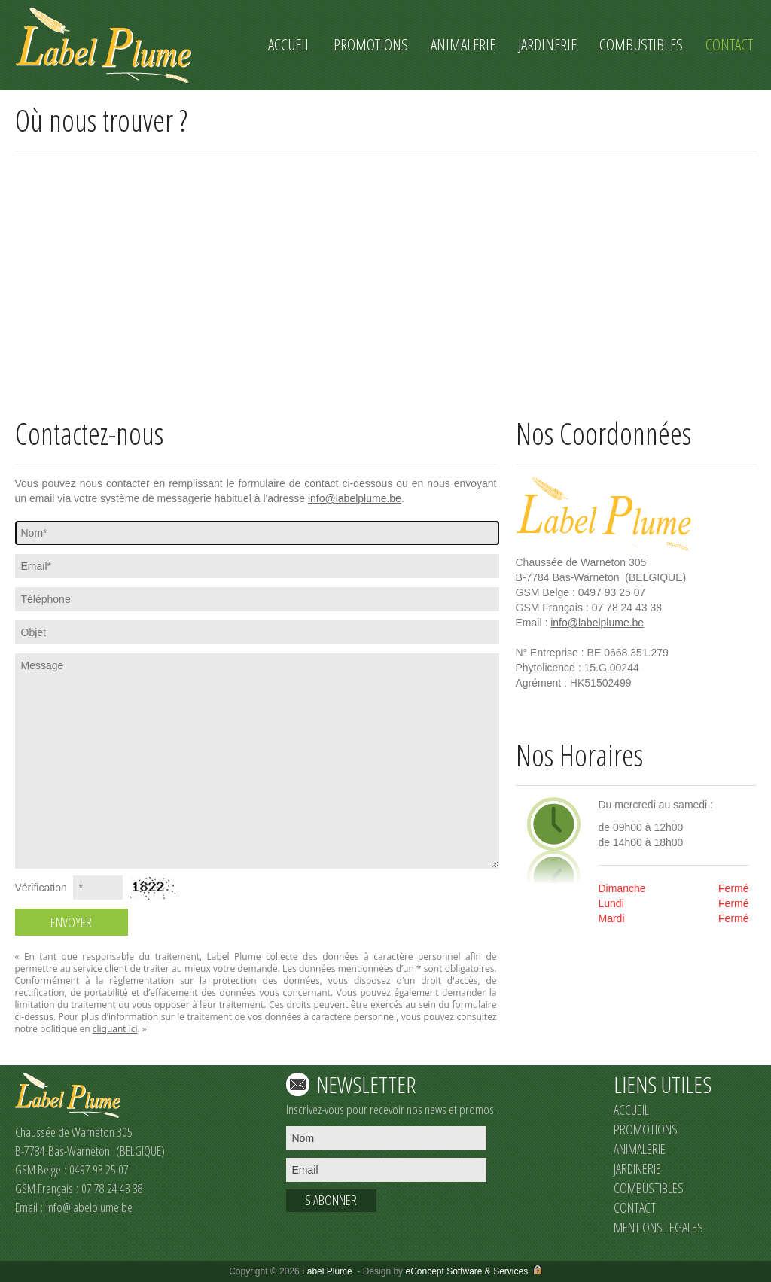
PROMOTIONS (646, 1129)
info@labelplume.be (354, 498)
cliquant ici (115, 1028)
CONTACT (635, 1207)
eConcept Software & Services (466, 1271)
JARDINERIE (637, 1168)
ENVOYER (71, 922)
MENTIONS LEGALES (658, 1227)
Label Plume (327, 1271)
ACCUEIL (631, 1110)
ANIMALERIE (640, 1149)
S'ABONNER (331, 1200)
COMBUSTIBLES (649, 1188)
